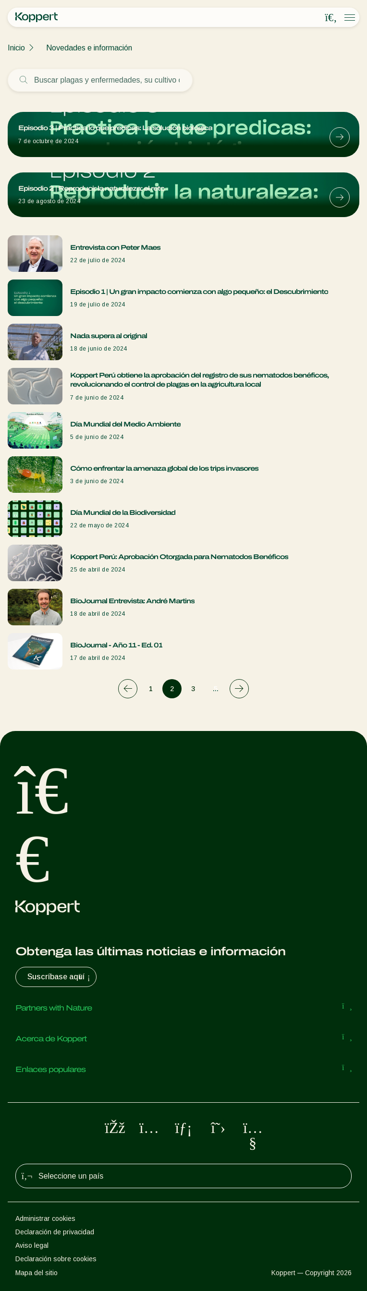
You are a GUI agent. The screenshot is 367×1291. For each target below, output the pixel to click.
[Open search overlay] (331, 17)
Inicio (16, 48)
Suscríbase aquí (59, 977)
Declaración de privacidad (54, 1232)
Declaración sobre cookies (56, 1259)
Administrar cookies (45, 1218)
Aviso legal (32, 1245)
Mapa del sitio (36, 1273)
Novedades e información (89, 48)
